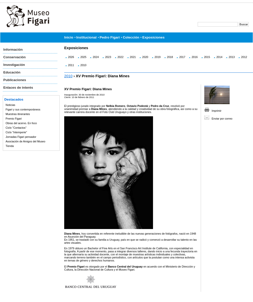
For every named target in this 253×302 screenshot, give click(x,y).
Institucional (86, 37)
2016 (195, 57)
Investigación (14, 65)
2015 (207, 57)
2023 (108, 57)
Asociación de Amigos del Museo (25, 141)
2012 (244, 57)
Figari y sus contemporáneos (23, 109)
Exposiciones (153, 37)
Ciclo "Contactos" (16, 127)
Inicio (68, 37)
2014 (219, 57)
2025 (83, 57)
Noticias (10, 104)
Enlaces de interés (18, 87)
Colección (131, 37)
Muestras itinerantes (18, 114)
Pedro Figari (110, 37)
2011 (71, 65)
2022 (120, 57)
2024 (96, 57)
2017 (182, 57)
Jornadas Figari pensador (21, 136)
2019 (158, 57)
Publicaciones (14, 80)
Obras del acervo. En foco (21, 123)
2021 (133, 57)
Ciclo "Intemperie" (16, 132)
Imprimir (216, 110)
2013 (232, 57)
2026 (71, 57)
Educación (11, 72)
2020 (145, 57)
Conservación (14, 57)
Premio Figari (14, 118)
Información (13, 49)
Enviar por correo (222, 118)
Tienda (10, 145)
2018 (170, 57)
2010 (83, 65)
